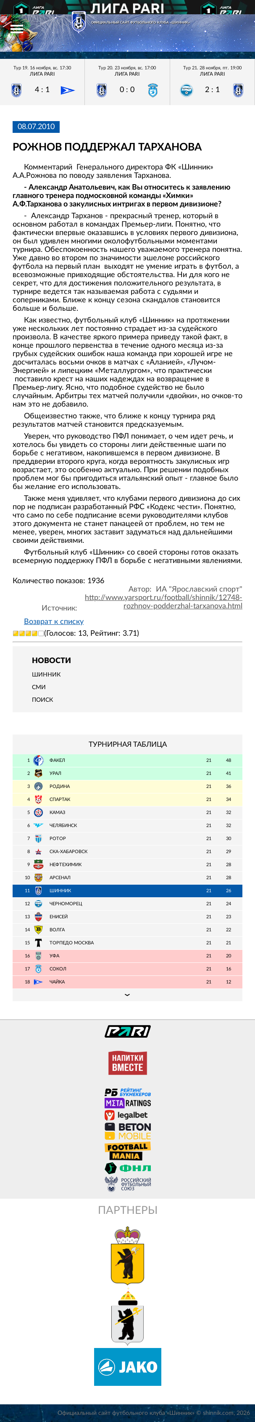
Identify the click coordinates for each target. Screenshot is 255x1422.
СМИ (39, 687)
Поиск (42, 700)
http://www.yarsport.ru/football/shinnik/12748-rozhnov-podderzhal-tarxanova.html (163, 602)
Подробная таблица (127, 995)
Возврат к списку (54, 622)
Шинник (46, 675)
